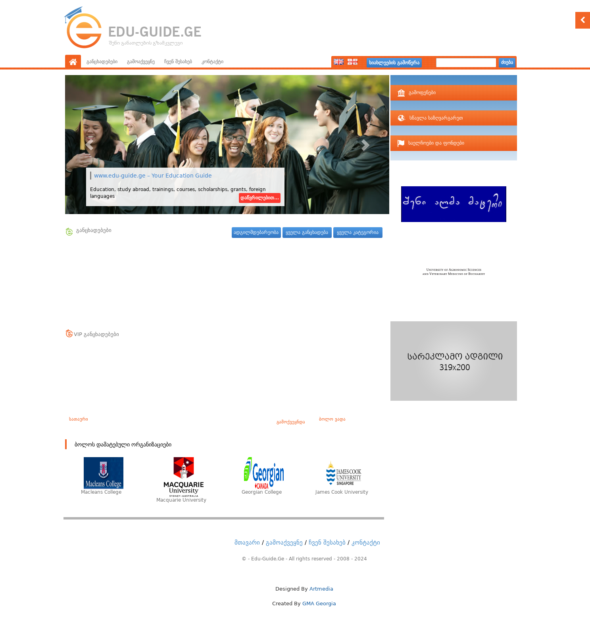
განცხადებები (101, 61)
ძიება (507, 62)
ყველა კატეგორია (358, 232)
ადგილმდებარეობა (256, 232)
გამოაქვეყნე (141, 61)
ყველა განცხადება (307, 232)
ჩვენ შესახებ (178, 61)
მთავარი (247, 542)
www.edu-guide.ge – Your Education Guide (153, 175)
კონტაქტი (212, 61)
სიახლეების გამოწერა (394, 63)
